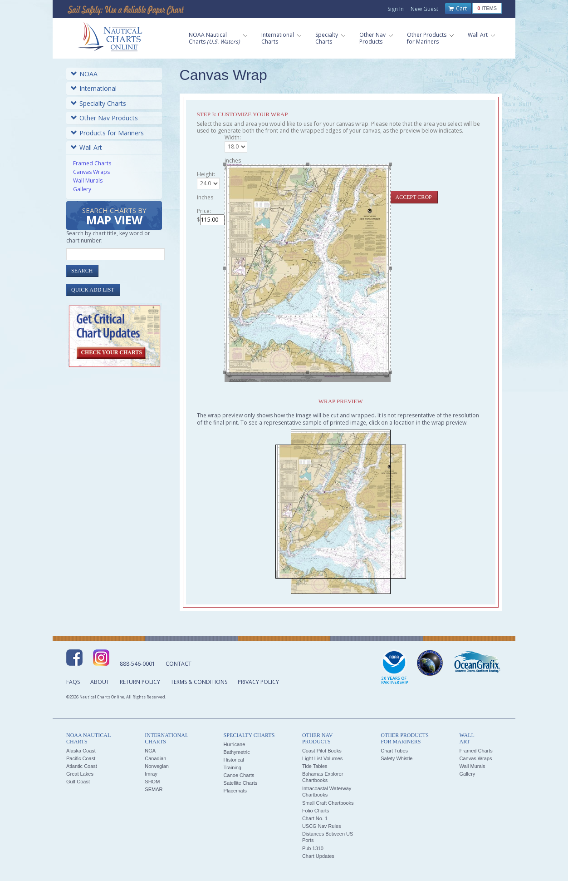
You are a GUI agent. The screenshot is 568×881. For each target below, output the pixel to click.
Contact (178, 664)
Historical (234, 759)
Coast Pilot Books (322, 750)
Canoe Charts (239, 775)
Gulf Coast (78, 781)
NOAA (84, 73)
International (94, 88)
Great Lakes (79, 774)
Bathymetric (237, 752)
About (99, 682)
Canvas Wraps (91, 172)
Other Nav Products (104, 118)
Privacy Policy (258, 682)
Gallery (82, 189)
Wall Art (86, 147)
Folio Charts (315, 810)
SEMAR (153, 789)
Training (232, 767)
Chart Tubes (394, 750)
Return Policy (140, 682)
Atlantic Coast (81, 766)
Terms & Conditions (199, 682)
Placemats (235, 790)
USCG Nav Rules (321, 826)
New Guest (424, 9)
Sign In (395, 9)
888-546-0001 (137, 664)
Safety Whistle (396, 758)
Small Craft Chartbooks (328, 803)
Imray (151, 774)
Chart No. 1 (315, 818)
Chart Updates (318, 856)
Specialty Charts (98, 103)
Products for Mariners (107, 133)
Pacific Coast (80, 758)
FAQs (73, 682)
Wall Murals (88, 180)
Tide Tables (315, 766)
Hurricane (234, 744)
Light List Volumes (322, 758)
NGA (150, 750)
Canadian (155, 758)
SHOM (152, 781)
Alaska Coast (81, 750)
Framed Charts (92, 163)
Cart (458, 8)
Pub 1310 (312, 848)
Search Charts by (114, 217)
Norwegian (157, 766)
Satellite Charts (241, 783)
